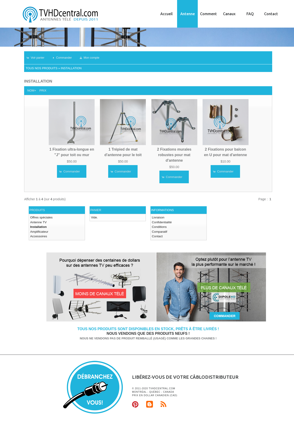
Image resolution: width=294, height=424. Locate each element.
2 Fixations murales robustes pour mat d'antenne (174, 154)
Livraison (158, 217)
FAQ (250, 14)
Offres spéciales (40, 217)
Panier (95, 210)
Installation (71, 68)
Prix (42, 90)
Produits (37, 210)
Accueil (166, 14)
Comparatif (159, 230)
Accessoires (38, 235)
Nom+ (31, 90)
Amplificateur (38, 230)
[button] (37, 58)
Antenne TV (38, 221)
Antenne (187, 14)
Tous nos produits (41, 68)
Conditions (159, 226)
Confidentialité (161, 221)
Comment (208, 14)
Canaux (229, 14)
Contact (271, 14)
